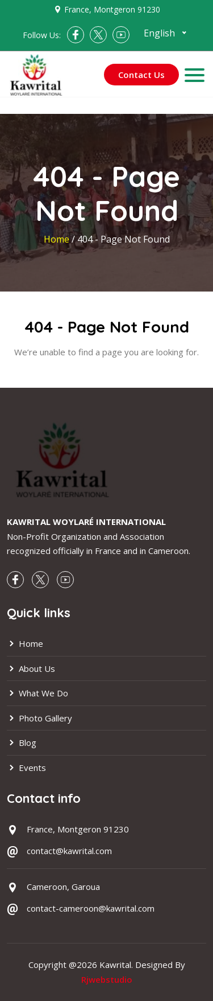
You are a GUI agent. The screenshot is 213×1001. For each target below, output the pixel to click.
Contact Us (141, 74)
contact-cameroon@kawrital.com (90, 908)
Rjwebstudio (106, 979)
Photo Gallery (39, 718)
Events (26, 767)
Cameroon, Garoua (63, 886)
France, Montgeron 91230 (112, 9)
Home (58, 239)
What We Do (37, 693)
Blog (21, 742)
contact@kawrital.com (69, 850)
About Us (31, 668)
